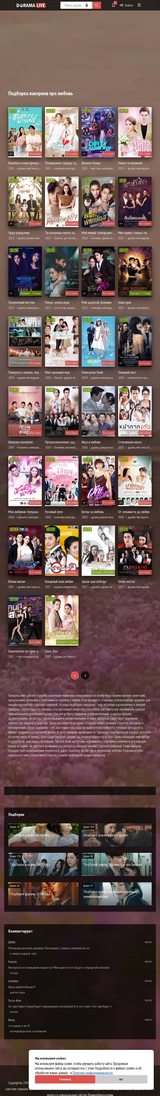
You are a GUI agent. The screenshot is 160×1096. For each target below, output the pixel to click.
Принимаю (65, 1079)
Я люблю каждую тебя (23, 953)
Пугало (14, 973)
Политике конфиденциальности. (93, 1073)
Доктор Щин (17, 992)
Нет (121, 1079)
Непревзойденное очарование (28, 1031)
